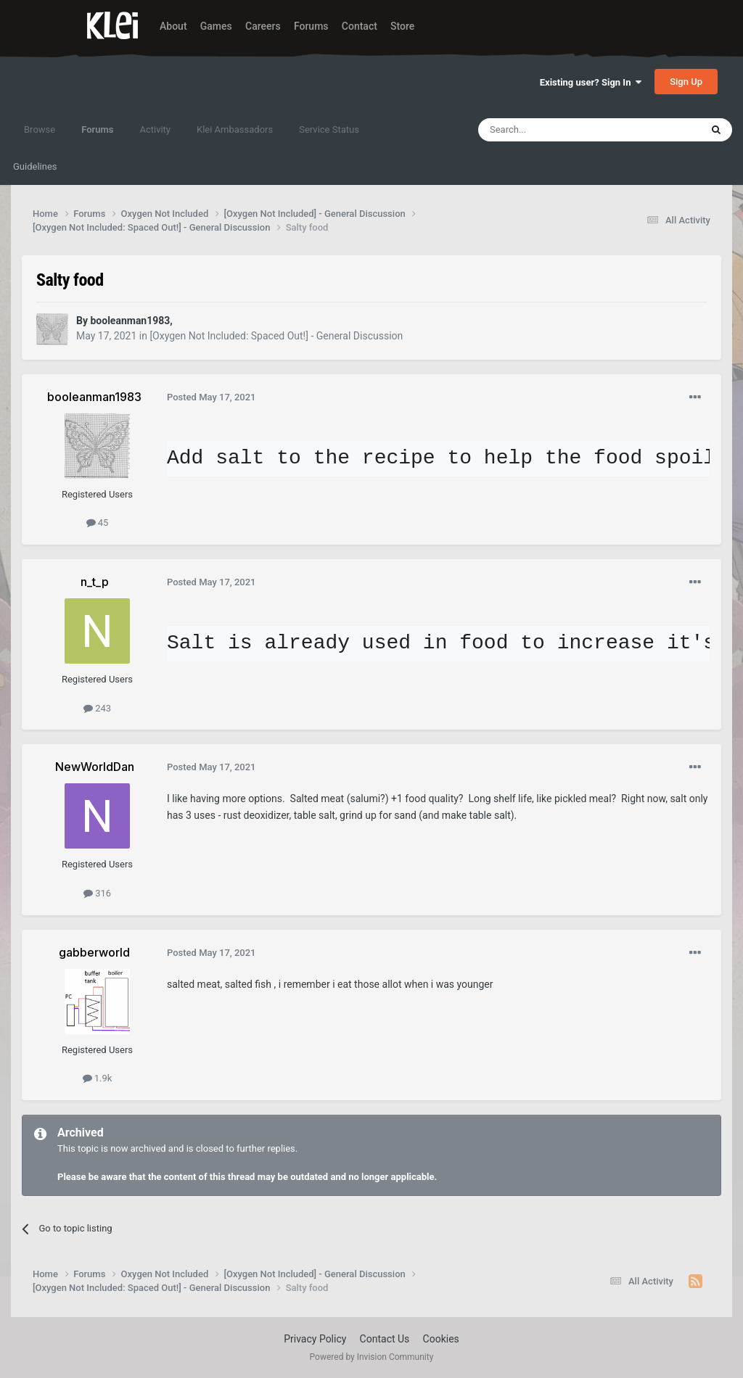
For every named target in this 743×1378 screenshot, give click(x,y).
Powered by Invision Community (372, 1357)
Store (402, 26)
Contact (359, 26)
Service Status (329, 129)
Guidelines (35, 166)
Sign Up (686, 81)
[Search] (555, 129)
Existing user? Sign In (590, 82)
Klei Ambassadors (235, 129)
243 (97, 708)
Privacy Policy (315, 1339)
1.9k (97, 1078)
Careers (263, 26)
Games (216, 26)
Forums (311, 26)
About (173, 26)
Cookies (441, 1339)
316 (97, 893)
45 (97, 522)
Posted (211, 397)
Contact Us (385, 1339)
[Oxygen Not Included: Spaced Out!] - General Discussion (276, 336)
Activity (155, 129)
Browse (39, 129)
